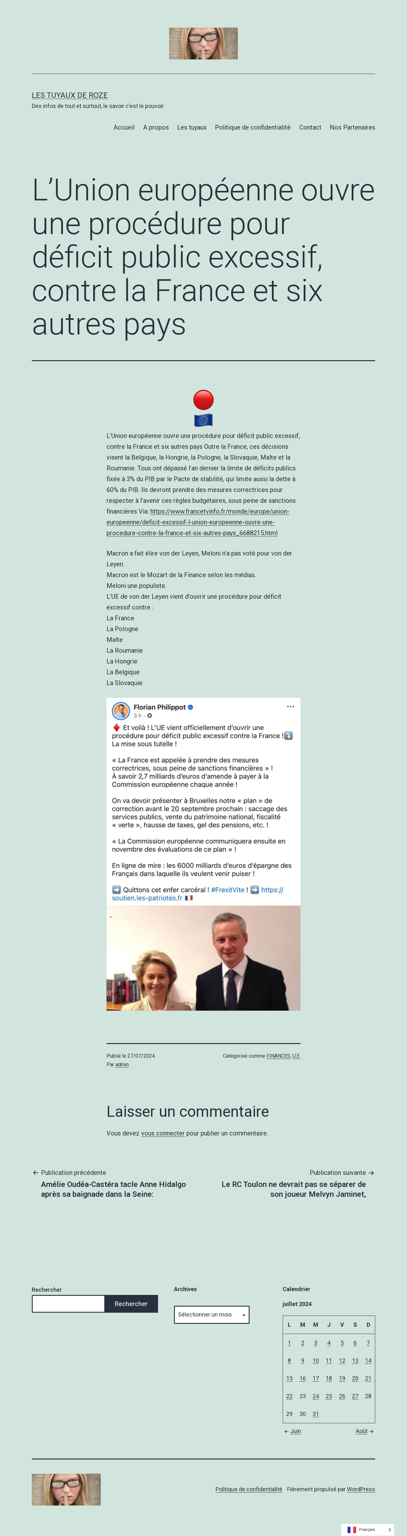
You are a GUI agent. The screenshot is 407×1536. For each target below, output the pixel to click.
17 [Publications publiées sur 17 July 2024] (316, 1378)
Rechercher (47, 1289)
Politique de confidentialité (253, 127)
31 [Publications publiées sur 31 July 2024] (316, 1414)
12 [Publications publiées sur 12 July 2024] (342, 1360)
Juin (292, 1431)
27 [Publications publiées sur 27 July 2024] (355, 1396)
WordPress (361, 1489)
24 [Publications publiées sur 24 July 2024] (316, 1396)
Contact (310, 127)
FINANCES (278, 1056)
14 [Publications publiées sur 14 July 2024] (368, 1360)
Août (365, 1431)
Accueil (124, 127)
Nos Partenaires (352, 127)
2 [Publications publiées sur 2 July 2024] (302, 1342)
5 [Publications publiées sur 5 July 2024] (342, 1342)
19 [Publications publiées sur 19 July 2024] (342, 1378)
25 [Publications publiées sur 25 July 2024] (329, 1396)
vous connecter (163, 1133)
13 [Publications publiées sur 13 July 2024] (355, 1360)
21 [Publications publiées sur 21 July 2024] (368, 1378)
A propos (156, 127)
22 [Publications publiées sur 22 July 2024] (289, 1396)
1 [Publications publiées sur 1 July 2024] (289, 1342)
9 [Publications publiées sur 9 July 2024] (302, 1360)
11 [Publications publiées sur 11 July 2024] (329, 1360)
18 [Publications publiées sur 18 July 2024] (329, 1378)
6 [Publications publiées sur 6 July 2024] (355, 1342)
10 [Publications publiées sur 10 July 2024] (316, 1360)
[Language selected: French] (367, 1530)
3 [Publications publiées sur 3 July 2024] (315, 1342)
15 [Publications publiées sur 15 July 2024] (289, 1378)
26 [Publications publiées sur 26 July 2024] (342, 1396)
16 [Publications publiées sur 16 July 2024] (303, 1378)
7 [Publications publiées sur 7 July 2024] (368, 1342)
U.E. (296, 1056)
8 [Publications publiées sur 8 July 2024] (289, 1360)
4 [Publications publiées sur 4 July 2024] (328, 1342)
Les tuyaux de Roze (70, 95)
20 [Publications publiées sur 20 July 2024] (355, 1378)
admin (122, 1064)
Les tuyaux (192, 127)
